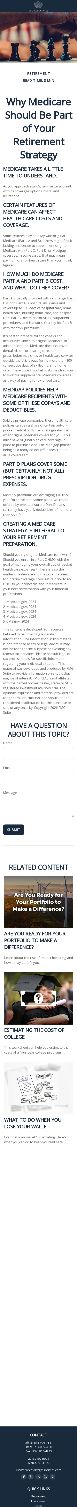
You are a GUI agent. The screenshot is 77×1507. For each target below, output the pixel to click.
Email (7, 768)
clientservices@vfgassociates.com (38, 1470)
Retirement (38, 1496)
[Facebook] (23, 1476)
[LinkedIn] (38, 1476)
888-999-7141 (43, 1443)
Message (10, 792)
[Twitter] (31, 1476)
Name (7, 743)
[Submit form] (13, 829)
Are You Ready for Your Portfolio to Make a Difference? (35, 940)
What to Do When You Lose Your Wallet (32, 1123)
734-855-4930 (43, 1447)
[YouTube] (45, 1476)
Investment (38, 1501)
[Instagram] (52, 1476)
